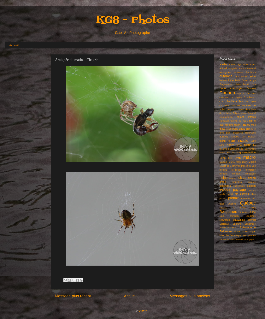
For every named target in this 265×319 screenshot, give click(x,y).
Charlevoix (250, 97)
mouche (223, 173)
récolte (243, 207)
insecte (242, 140)
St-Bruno (237, 224)
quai (221, 203)
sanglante (243, 212)
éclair (229, 113)
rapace (223, 207)
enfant (240, 117)
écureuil (252, 113)
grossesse (238, 132)
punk (253, 198)
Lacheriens (233, 149)
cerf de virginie (233, 97)
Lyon (238, 157)
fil (255, 121)
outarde (252, 182)
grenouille (251, 129)
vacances (224, 239)
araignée (232, 68)
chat (221, 101)
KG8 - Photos (132, 20)
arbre (241, 68)
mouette (236, 173)
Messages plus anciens (190, 296)
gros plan (224, 132)
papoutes (224, 190)
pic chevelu (242, 194)
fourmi (237, 125)
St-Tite (237, 231)
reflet (253, 207)
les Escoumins (248, 149)
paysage (239, 189)
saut (221, 216)
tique (238, 235)
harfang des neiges (243, 136)
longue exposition (246, 152)
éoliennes (224, 121)
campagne (236, 88)
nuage (232, 178)
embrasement (226, 117)
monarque (251, 170)
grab (228, 129)
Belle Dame (241, 80)
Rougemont (228, 211)
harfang (223, 136)
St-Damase (250, 224)
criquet (240, 109)
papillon (251, 185)
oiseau (251, 177)
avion (253, 76)
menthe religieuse (230, 170)
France (246, 124)
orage (222, 182)
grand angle (238, 128)
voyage (250, 239)
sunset (245, 231)
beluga (252, 80)
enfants (251, 117)
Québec (248, 203)
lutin (230, 158)
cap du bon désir (246, 93)
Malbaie (223, 162)
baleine (223, 80)
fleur (221, 124)
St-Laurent (225, 231)
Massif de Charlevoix (230, 166)
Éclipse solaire (240, 113)
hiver (231, 140)
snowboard (224, 220)
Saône (252, 212)
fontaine (229, 125)
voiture (242, 239)
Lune (222, 157)
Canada (227, 92)
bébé (231, 80)
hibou (222, 141)
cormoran (236, 105)
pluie (253, 194)
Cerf (221, 97)
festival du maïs (239, 121)
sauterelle (235, 216)
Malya (232, 162)
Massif (252, 161)
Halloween (250, 132)
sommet (252, 220)
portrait (233, 198)
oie (244, 178)
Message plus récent (73, 296)
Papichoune (239, 186)
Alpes (253, 64)
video (232, 239)
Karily (230, 144)
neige (223, 177)
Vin (236, 239)
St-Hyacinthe (248, 227)
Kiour (247, 144)
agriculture (243, 64)
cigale (253, 101)
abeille (223, 64)
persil (230, 194)
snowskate (239, 219)
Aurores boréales (245, 72)
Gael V (143, 310)
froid (253, 125)
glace (222, 128)
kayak (239, 145)
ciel (246, 101)
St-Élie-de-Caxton (228, 227)
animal (223, 68)
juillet (253, 141)
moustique (250, 173)
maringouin (241, 162)
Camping (251, 88)
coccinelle (224, 105)
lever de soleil (227, 152)
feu (251, 120)
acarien (232, 64)
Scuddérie (251, 216)
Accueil (14, 45)
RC (233, 207)
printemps (245, 198)
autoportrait (241, 76)
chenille (230, 101)
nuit (239, 177)
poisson (223, 198)
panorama (225, 185)
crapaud (231, 109)
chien (239, 101)
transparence (249, 235)
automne (225, 76)
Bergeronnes (225, 84)
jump (221, 145)
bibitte (238, 84)
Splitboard (224, 224)
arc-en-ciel (250, 68)
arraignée (225, 72)
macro (249, 157)
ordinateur (237, 182)
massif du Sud (248, 166)
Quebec (232, 203)
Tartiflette (230, 235)
